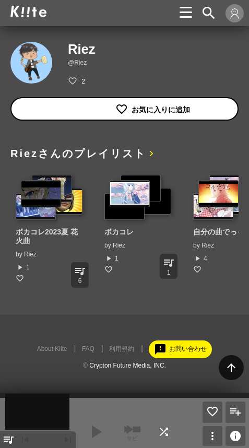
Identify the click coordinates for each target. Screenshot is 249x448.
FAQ (88, 348)
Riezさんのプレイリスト (78, 153)
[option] (49, 229)
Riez (30, 254)
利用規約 (121, 348)
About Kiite (52, 348)
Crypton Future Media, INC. (127, 365)
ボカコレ (119, 232)
